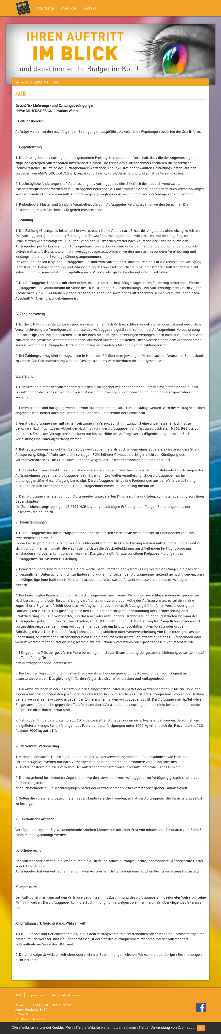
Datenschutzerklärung (64, 995)
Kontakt (89, 8)
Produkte (68, 8)
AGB (18, 995)
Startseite (45, 8)
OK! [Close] (201, 1027)
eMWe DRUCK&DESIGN (31, 82)
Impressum (35, 995)
